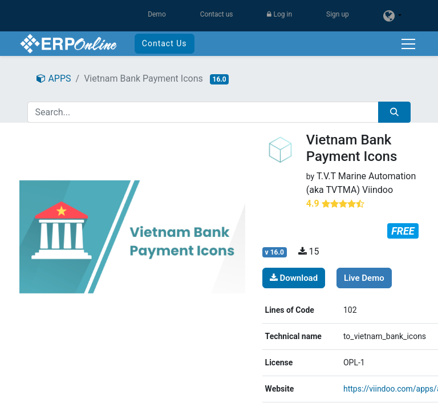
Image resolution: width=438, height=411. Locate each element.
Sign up (337, 14)
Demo (157, 14)
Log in (279, 14)
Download (294, 278)
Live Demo (364, 278)
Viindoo (377, 189)
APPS (53, 78)
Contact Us (164, 43)
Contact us (216, 14)
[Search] (394, 112)
